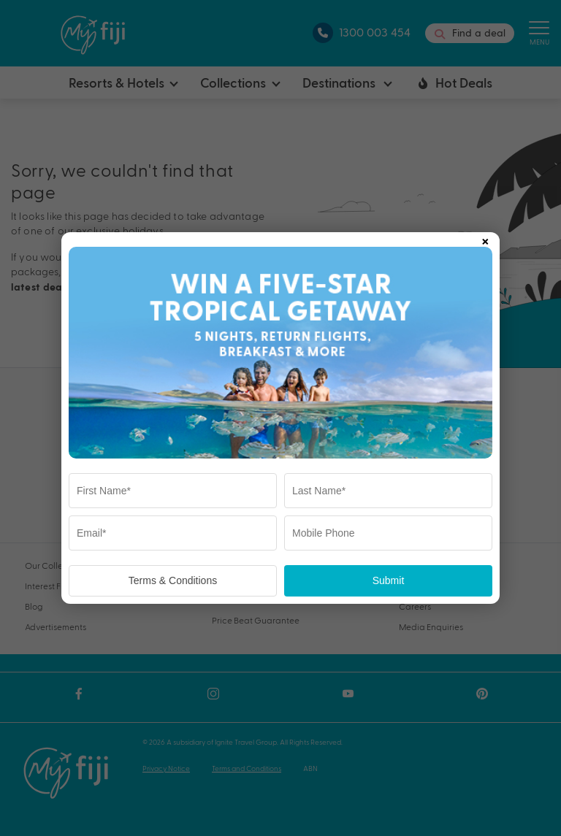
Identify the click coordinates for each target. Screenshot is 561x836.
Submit (389, 580)
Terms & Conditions (173, 580)
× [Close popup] (485, 238)
